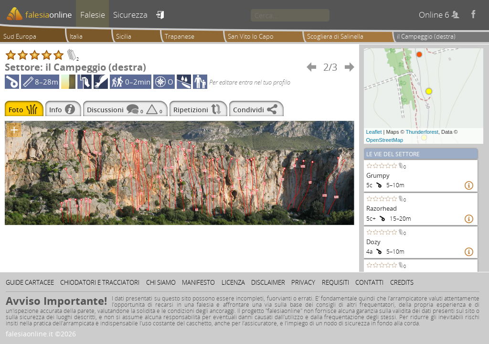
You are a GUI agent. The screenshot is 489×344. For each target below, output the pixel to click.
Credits (402, 282)
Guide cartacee (30, 282)
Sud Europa (19, 36)
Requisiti (335, 282)
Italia (76, 36)
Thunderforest (421, 132)
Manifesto (198, 282)
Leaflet (374, 132)
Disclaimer (268, 282)
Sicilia (123, 36)
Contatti (369, 282)
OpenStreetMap (385, 140)
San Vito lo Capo (251, 36)
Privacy (303, 282)
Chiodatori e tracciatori (99, 282)
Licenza (233, 282)
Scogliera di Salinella (335, 36)
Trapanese (179, 36)
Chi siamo (161, 282)
